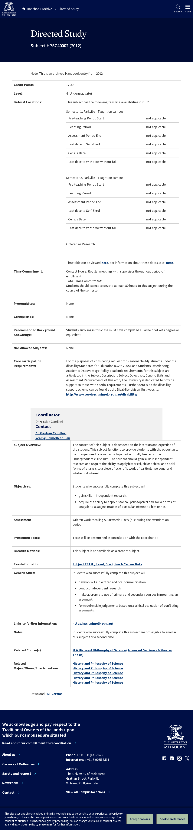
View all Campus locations (85, 792)
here (104, 262)
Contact (8, 793)
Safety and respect (16, 774)
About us (8, 755)
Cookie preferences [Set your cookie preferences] (172, 819)
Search (178, 9)
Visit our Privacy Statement (35, 824)
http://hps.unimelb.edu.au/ (93, 623)
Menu (188, 9)
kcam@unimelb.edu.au (52, 438)
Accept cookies (140, 819)
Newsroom (10, 783)
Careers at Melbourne (18, 764)
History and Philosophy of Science (98, 663)
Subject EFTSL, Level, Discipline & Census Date (107, 564)
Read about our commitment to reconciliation (36, 743)
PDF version (54, 694)
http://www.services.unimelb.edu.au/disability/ (101, 394)
